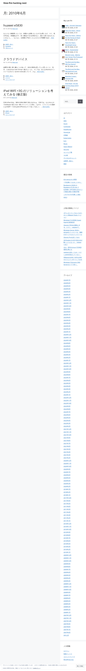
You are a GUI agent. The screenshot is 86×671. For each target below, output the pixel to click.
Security (66, 149)
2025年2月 (67, 329)
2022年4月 (67, 420)
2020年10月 (67, 466)
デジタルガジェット (70, 158)
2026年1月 (67, 297)
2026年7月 (67, 280)
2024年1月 (67, 360)
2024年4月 (67, 352)
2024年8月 (67, 343)
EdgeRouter (67, 129)
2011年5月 (67, 509)
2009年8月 (67, 567)
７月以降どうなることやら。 (73, 182)
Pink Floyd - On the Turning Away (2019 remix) (71, 86)
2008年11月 (67, 587)
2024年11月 (67, 337)
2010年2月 (67, 549)
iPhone (7, 113)
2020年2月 (67, 486)
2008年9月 (67, 592)
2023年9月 (67, 372)
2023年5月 (67, 383)
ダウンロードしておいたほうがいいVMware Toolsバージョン (73, 215)
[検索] (80, 101)
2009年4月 (67, 578)
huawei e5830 (13, 25)
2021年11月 (67, 432)
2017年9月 (67, 501)
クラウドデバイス (15, 59)
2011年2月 (67, 518)
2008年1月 (67, 612)
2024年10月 (67, 340)
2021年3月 (67, 455)
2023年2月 (67, 392)
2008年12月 (67, 584)
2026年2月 (67, 294)
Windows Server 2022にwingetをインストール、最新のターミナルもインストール (73, 232)
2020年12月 (67, 461)
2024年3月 (67, 355)
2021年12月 (67, 429)
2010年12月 (67, 524)
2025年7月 (67, 314)
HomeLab (67, 132)
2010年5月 (67, 544)
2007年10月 (67, 621)
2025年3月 (67, 326)
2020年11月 (67, 463)
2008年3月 (67, 607)
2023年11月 (67, 366)
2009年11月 (67, 558)
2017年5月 (67, 504)
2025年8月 (67, 312)
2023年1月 (67, 395)
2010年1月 (67, 552)
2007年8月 (67, 627)
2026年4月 (67, 289)
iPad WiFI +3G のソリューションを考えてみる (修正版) (28, 92)
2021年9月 (67, 438)
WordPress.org (68, 660)
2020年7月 (67, 472)
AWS (65, 121)
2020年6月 (67, 475)
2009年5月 (67, 575)
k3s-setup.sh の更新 (70, 179)
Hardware (8, 46)
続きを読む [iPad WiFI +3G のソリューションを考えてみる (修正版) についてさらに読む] (46, 107)
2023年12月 (67, 363)
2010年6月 (67, 541)
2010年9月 (67, 532)
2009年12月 (67, 555)
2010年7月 (67, 538)
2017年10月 (67, 498)
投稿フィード (68, 654)
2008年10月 (67, 589)
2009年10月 (67, 561)
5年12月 (66, 635)
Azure (65, 124)
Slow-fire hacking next (15, 3)
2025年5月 (67, 320)
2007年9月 (67, 624)
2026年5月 (67, 286)
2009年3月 (67, 581)
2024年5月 (67, 349)
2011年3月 (67, 515)
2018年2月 (67, 492)
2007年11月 (67, 618)
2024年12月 (67, 335)
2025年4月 (67, 323)
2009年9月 (67, 564)
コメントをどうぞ (10, 79)
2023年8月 (67, 375)
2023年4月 (67, 386)
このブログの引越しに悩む (72, 194)
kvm (65, 141)
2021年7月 (67, 443)
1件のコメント (9, 48)
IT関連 (66, 135)
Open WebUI (68, 147)
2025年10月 (67, 306)
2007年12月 (67, 615)
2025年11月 (67, 303)
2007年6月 (67, 632)
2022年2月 (67, 426)
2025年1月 (67, 332)
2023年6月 (67, 380)
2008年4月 (67, 604)
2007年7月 (67, 630)
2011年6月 (67, 506)
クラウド (7, 78)
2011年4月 (67, 512)
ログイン (66, 651)
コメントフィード (69, 657)
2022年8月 (67, 409)
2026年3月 (67, 292)
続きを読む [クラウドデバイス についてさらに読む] (40, 72)
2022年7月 (67, 412)
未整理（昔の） (9, 44)
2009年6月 (67, 572)
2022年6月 (67, 415)
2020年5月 (67, 478)
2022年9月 (67, 406)
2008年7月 (67, 595)
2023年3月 (67, 389)
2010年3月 (67, 546)
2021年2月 (67, 458)
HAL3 (65, 197)
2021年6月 (67, 446)
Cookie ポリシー (37, 668)
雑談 (65, 164)
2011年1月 (67, 521)
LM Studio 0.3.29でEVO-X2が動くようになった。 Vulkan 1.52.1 (73, 242)
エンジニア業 (68, 152)
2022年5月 (67, 418)
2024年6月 (67, 346)
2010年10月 (67, 529)
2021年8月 (67, 441)
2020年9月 (67, 469)
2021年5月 (67, 449)
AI (64, 118)
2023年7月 (67, 378)
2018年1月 (67, 495)
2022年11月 (67, 400)
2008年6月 (67, 598)
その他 (66, 155)
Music (66, 144)
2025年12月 (67, 300)
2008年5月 (67, 601)
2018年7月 (67, 489)
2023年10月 (67, 369)
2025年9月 (67, 309)
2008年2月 (67, 610)
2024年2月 (67, 357)
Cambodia (67, 127)
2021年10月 (67, 435)
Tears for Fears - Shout (72, 31)
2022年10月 (67, 403)
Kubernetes (67, 138)
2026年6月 (67, 283)
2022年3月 (67, 423)
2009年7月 (67, 569)
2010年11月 (67, 526)
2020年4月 (67, 481)
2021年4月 (67, 452)
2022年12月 (67, 398)
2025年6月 (67, 317)
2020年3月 (67, 483)
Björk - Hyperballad (71, 50)
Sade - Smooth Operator (73, 25)
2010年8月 (67, 535)
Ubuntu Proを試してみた (72, 237)
